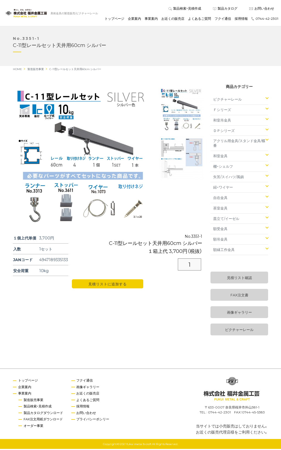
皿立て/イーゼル (226, 219)
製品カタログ (225, 8)
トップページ (114, 18)
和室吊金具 (222, 121)
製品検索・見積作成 (184, 8)
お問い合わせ (261, 8)
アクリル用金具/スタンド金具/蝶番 (239, 144)
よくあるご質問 (199, 18)
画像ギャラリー (239, 313)
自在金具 (220, 198)
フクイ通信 (223, 18)
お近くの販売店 (172, 18)
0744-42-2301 (264, 18)
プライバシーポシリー (93, 420)
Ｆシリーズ (222, 110)
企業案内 (134, 18)
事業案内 (151, 18)
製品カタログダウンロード (43, 414)
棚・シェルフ (223, 167)
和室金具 (220, 157)
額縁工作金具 (224, 250)
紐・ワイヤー (223, 188)
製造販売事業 (34, 401)
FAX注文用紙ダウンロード (43, 420)
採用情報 (241, 18)
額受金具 (220, 230)
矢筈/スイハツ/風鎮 (228, 177)
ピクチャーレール (227, 100)
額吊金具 (220, 240)
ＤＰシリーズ (224, 131)
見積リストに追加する (107, 285)
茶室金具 (220, 209)
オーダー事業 (34, 427)
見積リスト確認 (239, 278)
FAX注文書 (239, 296)
